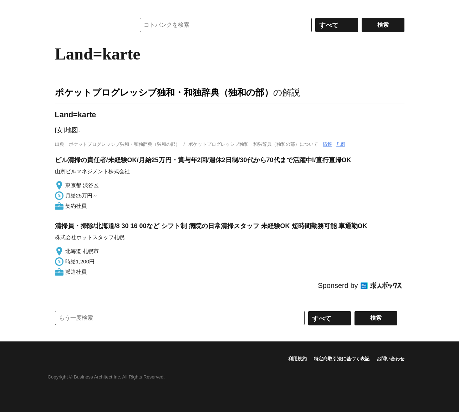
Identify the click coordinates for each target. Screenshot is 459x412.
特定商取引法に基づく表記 (341, 358)
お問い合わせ (390, 358)
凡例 (340, 144)
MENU (62, 7)
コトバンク (90, 25)
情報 (327, 144)
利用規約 (297, 358)
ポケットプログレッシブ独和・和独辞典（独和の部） (164, 92)
